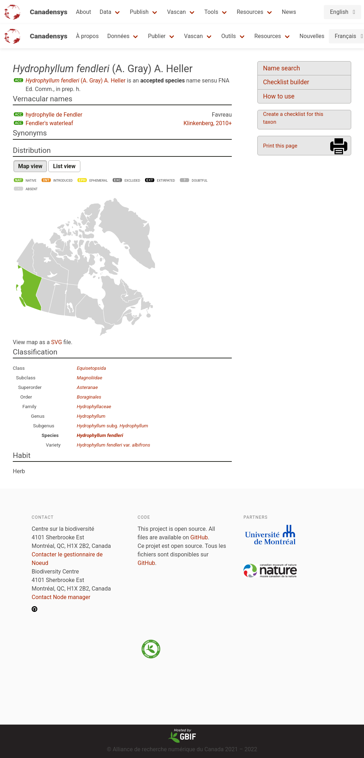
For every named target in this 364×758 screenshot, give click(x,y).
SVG (56, 342)
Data (105, 12)
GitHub (199, 537)
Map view (30, 166)
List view (64, 166)
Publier (157, 36)
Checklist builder (286, 82)
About (83, 12)
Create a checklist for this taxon (293, 118)
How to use (278, 96)
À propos (87, 36)
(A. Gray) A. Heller (75, 80)
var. (113, 445)
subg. (112, 425)
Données (118, 36)
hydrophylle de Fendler (54, 114)
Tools (211, 12)
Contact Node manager (61, 597)
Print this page (280, 146)
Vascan (176, 12)
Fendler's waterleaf (49, 123)
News (289, 12)
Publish (139, 12)
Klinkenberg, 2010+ (207, 123)
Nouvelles (312, 36)
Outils (228, 36)
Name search (281, 68)
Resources (250, 12)
